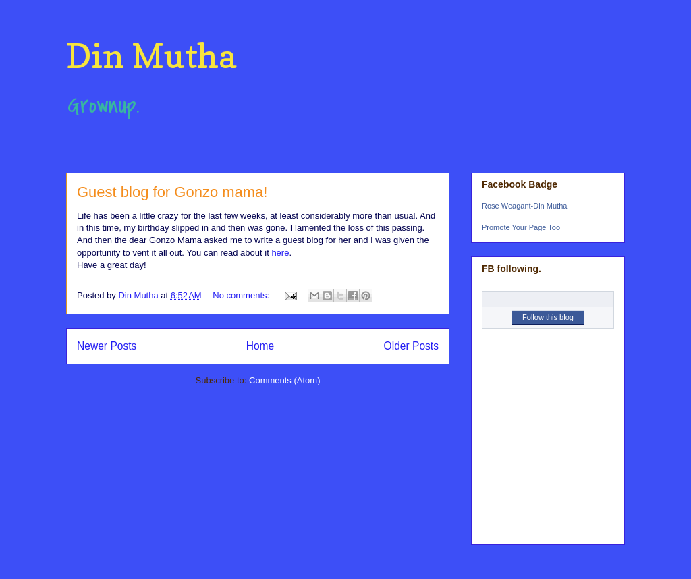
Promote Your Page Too (521, 227)
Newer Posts (106, 346)
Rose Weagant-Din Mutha (524, 206)
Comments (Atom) (284, 380)
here (280, 253)
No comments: (242, 295)
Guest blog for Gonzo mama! (172, 192)
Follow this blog (548, 317)
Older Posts (411, 346)
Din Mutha (151, 55)
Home (260, 346)
